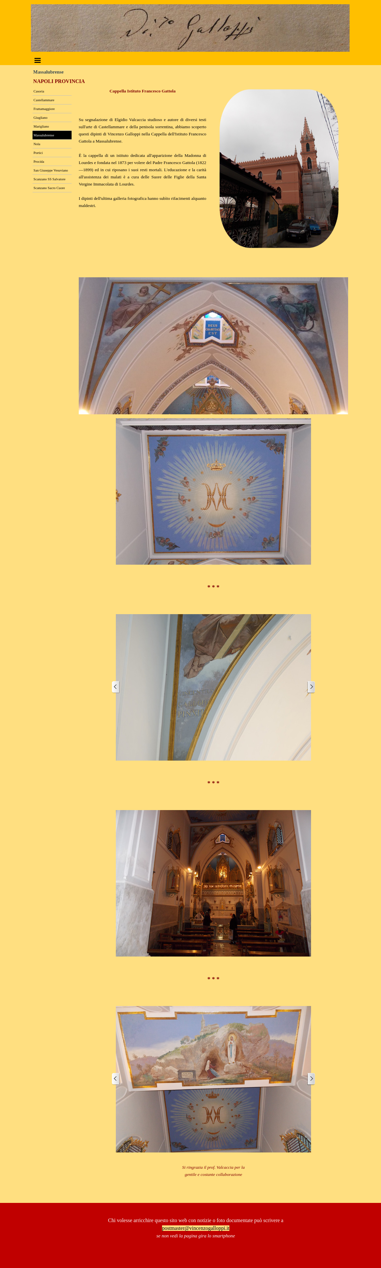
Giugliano (41, 117)
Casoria (39, 91)
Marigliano (41, 126)
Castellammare (44, 100)
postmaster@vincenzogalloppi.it (195, 1228)
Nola (37, 144)
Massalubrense (44, 135)
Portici (38, 153)
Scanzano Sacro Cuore (49, 188)
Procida (39, 161)
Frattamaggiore (44, 109)
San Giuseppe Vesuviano (51, 170)
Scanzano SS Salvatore (49, 179)
